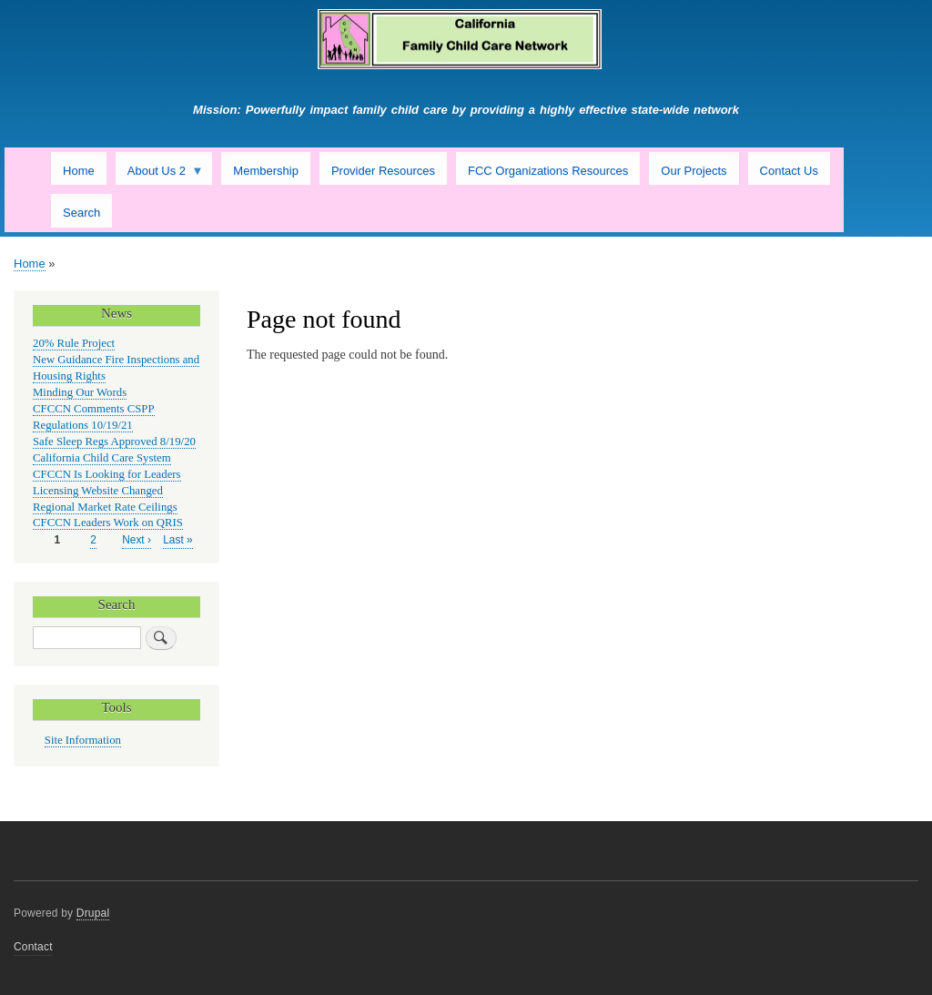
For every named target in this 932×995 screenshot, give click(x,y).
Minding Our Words (80, 392)
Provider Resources (383, 171)
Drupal (93, 913)
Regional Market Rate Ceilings (105, 507)
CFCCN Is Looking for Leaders (107, 474)
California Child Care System (102, 458)
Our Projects (693, 171)
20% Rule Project (74, 343)
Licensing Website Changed (98, 490)
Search (81, 212)
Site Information (83, 740)
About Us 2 (160, 175)
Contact (33, 946)
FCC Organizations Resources (548, 171)
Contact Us (789, 171)
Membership (266, 171)
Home (79, 171)
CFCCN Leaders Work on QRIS (108, 522)
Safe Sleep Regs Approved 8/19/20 (114, 441)
